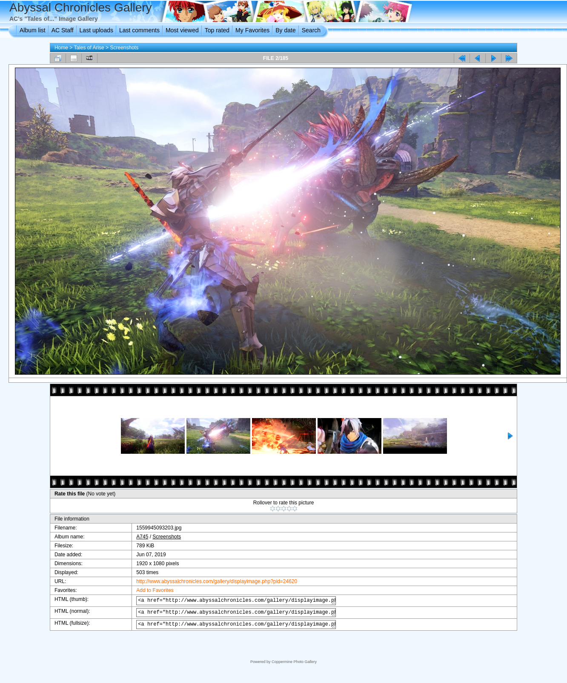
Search (311, 30)
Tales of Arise (89, 48)
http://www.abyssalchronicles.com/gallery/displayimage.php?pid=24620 (210, 581)
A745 (136, 537)
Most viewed (182, 30)
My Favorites (252, 30)
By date (285, 30)
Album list (33, 30)
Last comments (139, 30)
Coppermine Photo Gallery (294, 662)
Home (61, 48)
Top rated (217, 30)
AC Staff (63, 30)
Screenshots (124, 48)
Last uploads (96, 30)
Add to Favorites (148, 590)
